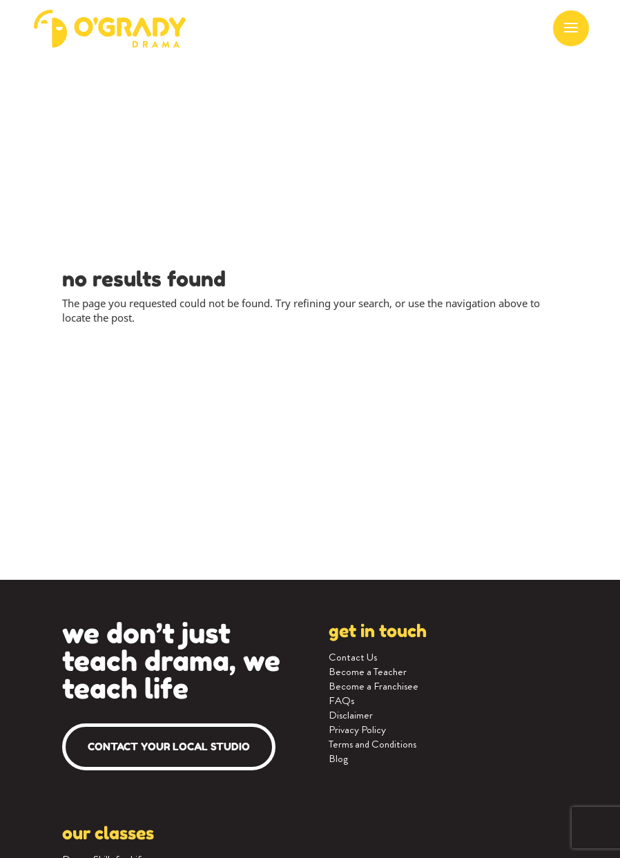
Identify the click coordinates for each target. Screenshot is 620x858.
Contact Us (353, 657)
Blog (338, 758)
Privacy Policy (357, 729)
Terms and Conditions (372, 744)
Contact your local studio (169, 746)
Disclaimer (351, 715)
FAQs (341, 700)
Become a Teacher (368, 671)
